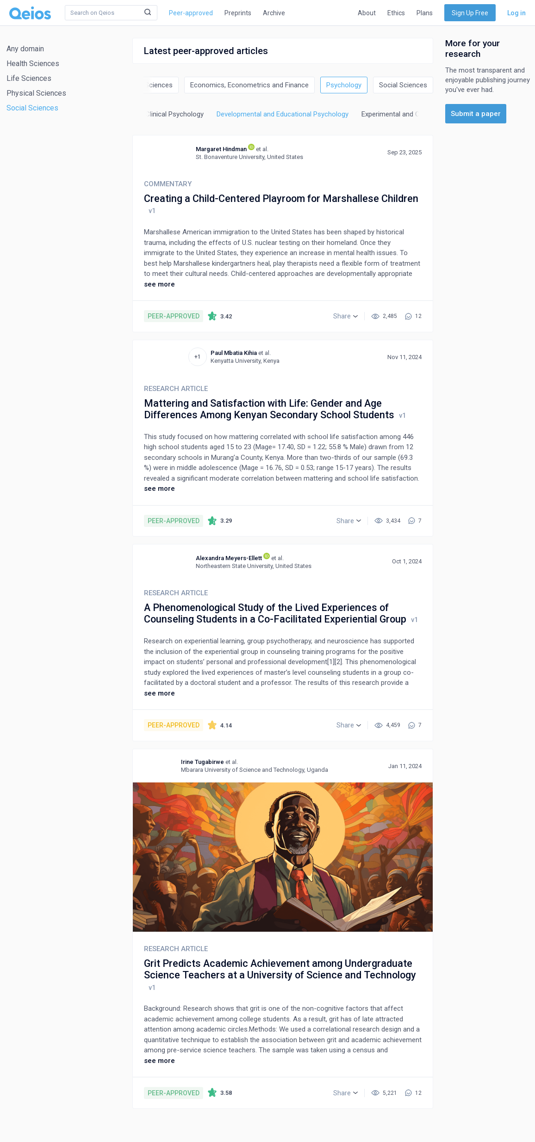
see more (159, 284)
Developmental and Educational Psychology (282, 114)
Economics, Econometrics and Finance (249, 85)
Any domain (25, 48)
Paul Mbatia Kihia (234, 352)
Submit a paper (476, 114)
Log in (516, 13)
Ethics (396, 13)
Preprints (237, 13)
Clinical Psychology (174, 114)
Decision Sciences (145, 85)
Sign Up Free (470, 13)
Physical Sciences (36, 93)
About (367, 13)
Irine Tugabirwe (202, 761)
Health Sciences (32, 63)
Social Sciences (32, 108)
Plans (425, 13)
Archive (274, 13)
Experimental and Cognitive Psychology (420, 114)
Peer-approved (191, 13)
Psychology (343, 85)
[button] (345, 316)
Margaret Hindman (221, 149)
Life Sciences (28, 78)
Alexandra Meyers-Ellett (229, 558)
